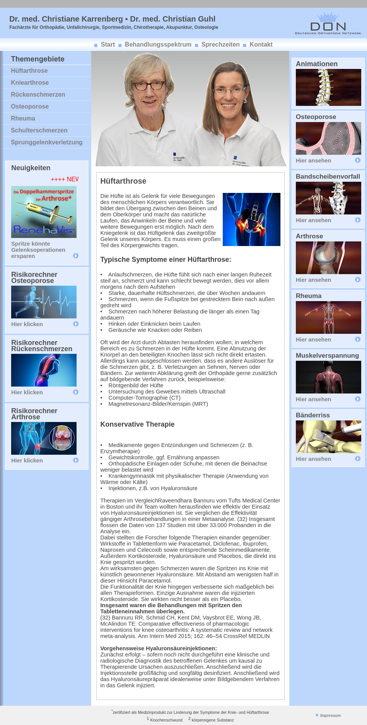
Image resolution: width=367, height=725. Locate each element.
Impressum (330, 715)
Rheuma (23, 118)
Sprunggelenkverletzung (47, 142)
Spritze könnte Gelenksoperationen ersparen (38, 250)
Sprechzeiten (221, 44)
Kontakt (261, 44)
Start (108, 44)
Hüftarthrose (29, 70)
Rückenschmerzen (38, 94)
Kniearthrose (30, 82)
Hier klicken (27, 324)
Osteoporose (30, 106)
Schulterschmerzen (39, 130)
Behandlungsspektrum (158, 44)
